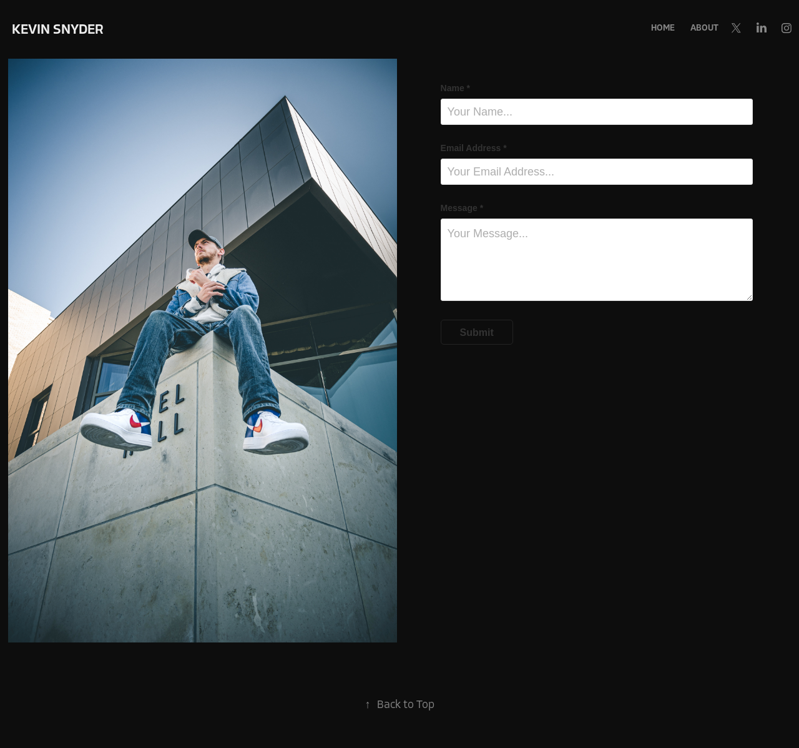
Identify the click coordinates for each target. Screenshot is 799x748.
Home (663, 28)
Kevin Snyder (58, 29)
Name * (455, 88)
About (704, 28)
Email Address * (474, 148)
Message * (462, 208)
